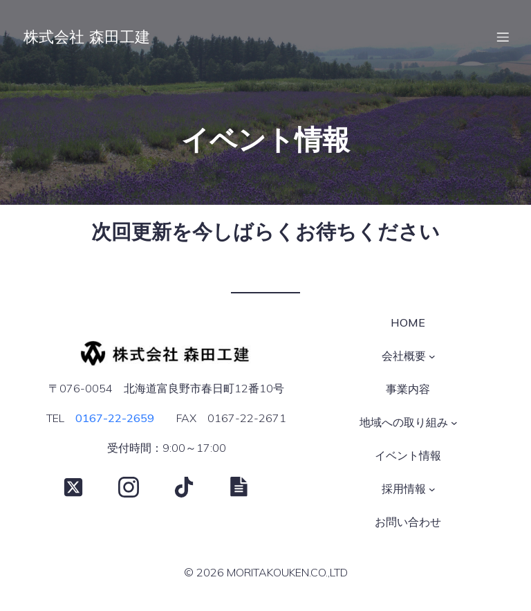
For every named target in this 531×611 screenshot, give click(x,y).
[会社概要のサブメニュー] (432, 359)
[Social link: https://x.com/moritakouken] (83, 490)
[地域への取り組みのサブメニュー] (454, 425)
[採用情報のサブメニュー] (432, 492)
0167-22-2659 (114, 421)
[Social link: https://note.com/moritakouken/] (249, 490)
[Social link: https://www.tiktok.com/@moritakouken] (194, 490)
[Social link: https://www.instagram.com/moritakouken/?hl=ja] (139, 490)
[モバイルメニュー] (502, 38)
